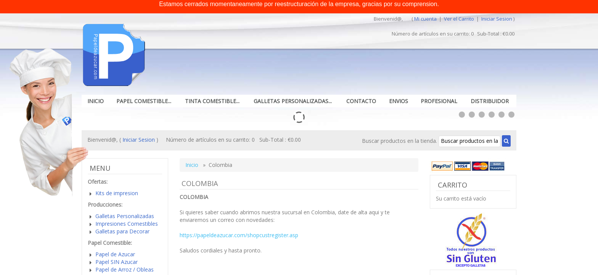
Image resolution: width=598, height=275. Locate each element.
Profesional (439, 101)
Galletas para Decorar (122, 231)
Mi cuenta (425, 18)
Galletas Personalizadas (124, 216)
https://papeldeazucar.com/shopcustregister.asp (239, 235)
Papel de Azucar (115, 254)
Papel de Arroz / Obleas (124, 269)
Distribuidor (490, 101)
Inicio (95, 101)
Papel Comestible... (143, 101)
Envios (398, 101)
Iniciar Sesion (496, 18)
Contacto (361, 101)
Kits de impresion (116, 193)
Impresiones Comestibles (126, 223)
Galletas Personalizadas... (293, 101)
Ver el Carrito (459, 18)
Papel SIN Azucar (116, 261)
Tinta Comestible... (212, 101)
